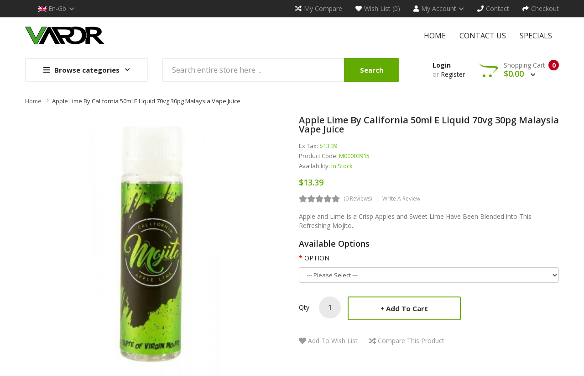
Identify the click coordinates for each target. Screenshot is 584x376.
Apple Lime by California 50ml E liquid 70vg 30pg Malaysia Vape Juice (146, 101)
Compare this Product (411, 340)
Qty (304, 307)
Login (442, 65)
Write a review (401, 198)
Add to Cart (407, 308)
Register (453, 74)
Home (33, 101)
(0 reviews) (358, 198)
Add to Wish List (333, 340)
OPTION (316, 258)
